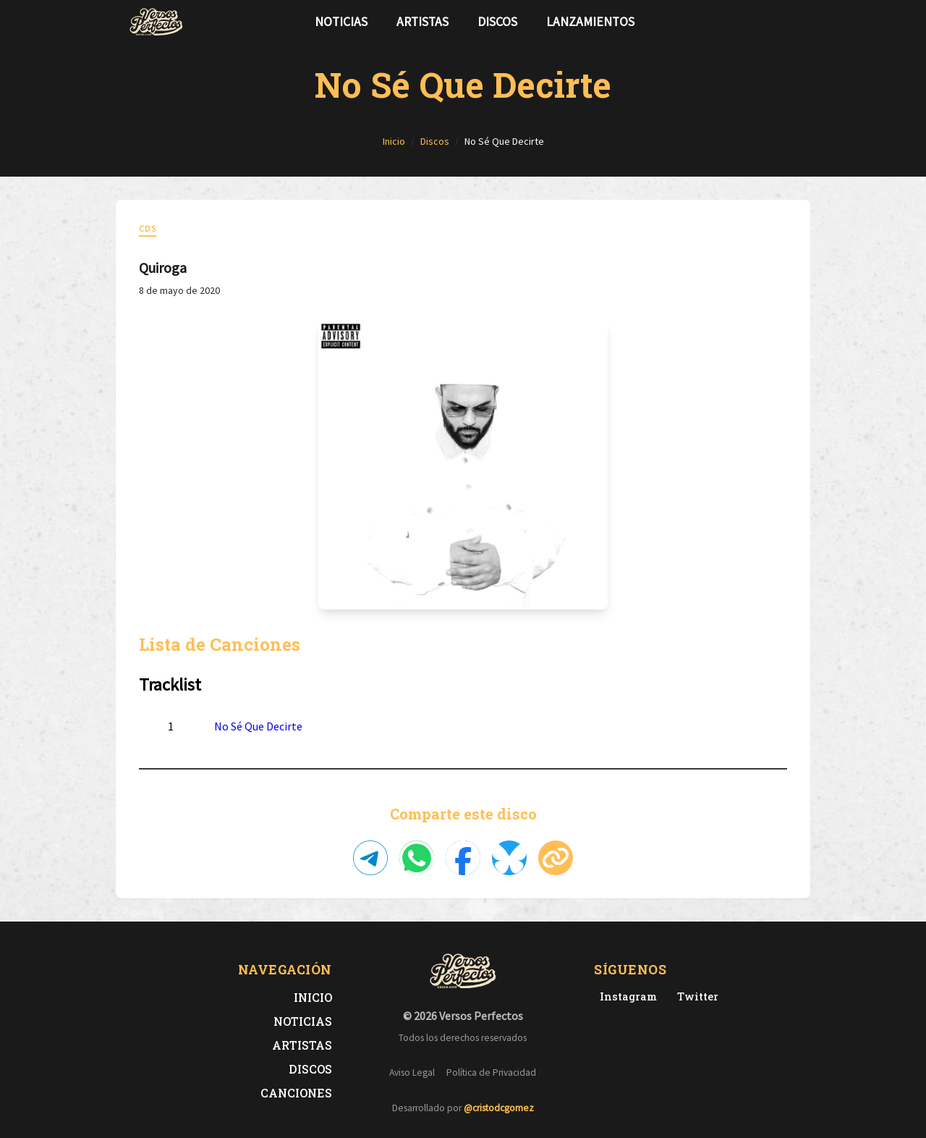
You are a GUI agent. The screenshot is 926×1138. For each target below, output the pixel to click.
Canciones (296, 1092)
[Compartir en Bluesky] (509, 857)
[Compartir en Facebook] (463, 857)
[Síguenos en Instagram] (793, 22)
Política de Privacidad (491, 1072)
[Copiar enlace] (555, 857)
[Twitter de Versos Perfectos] (694, 996)
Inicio (313, 997)
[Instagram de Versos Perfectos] (625, 996)
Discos (497, 22)
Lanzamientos (590, 22)
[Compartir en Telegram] (370, 857)
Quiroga (163, 267)
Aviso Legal (412, 1072)
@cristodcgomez (499, 1108)
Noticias (341, 22)
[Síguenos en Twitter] (770, 22)
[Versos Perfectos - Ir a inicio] (156, 22)
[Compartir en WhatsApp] (416, 857)
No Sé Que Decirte (258, 726)
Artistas (422, 22)
